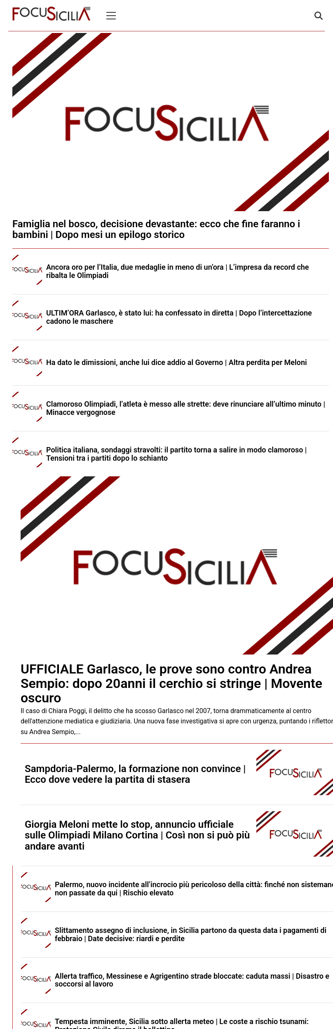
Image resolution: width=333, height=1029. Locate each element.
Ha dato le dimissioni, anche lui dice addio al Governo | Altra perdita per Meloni (176, 362)
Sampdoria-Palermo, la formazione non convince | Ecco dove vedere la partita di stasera (135, 774)
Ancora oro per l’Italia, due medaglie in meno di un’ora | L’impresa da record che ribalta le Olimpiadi (177, 271)
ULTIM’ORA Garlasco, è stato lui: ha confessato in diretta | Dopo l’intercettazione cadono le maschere (179, 316)
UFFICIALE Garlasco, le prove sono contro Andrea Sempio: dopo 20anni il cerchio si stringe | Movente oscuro (171, 683)
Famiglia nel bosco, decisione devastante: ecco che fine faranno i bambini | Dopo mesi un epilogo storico (156, 229)
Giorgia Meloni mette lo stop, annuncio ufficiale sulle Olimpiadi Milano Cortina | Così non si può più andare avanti (137, 835)
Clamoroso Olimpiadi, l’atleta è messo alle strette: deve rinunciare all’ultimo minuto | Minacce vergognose (185, 408)
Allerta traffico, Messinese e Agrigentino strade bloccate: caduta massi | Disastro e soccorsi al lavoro (192, 980)
